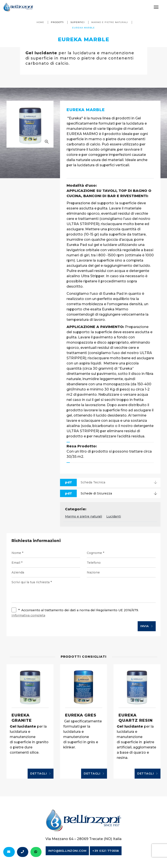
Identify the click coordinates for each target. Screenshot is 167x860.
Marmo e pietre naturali (109, 22)
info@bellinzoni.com (67, 850)
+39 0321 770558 (105, 850)
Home (40, 22)
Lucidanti (113, 516)
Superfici (77, 22)
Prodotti (57, 22)
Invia (146, 626)
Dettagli (40, 774)
